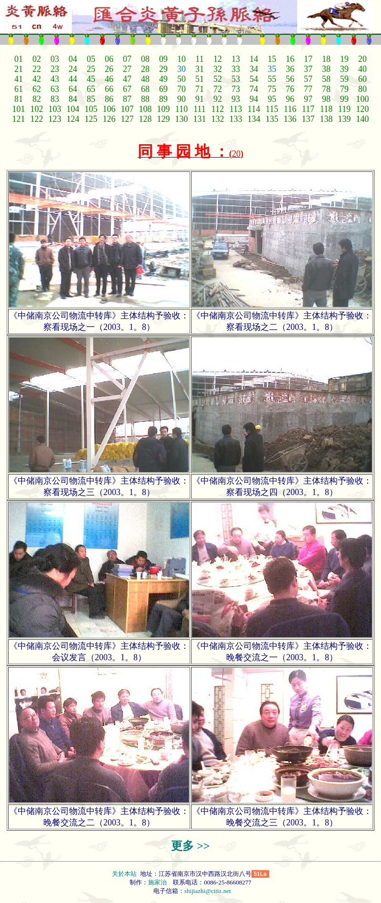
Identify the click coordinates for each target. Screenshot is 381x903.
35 (272, 69)
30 (181, 69)
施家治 (157, 882)
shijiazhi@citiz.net (207, 890)
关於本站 (125, 873)
